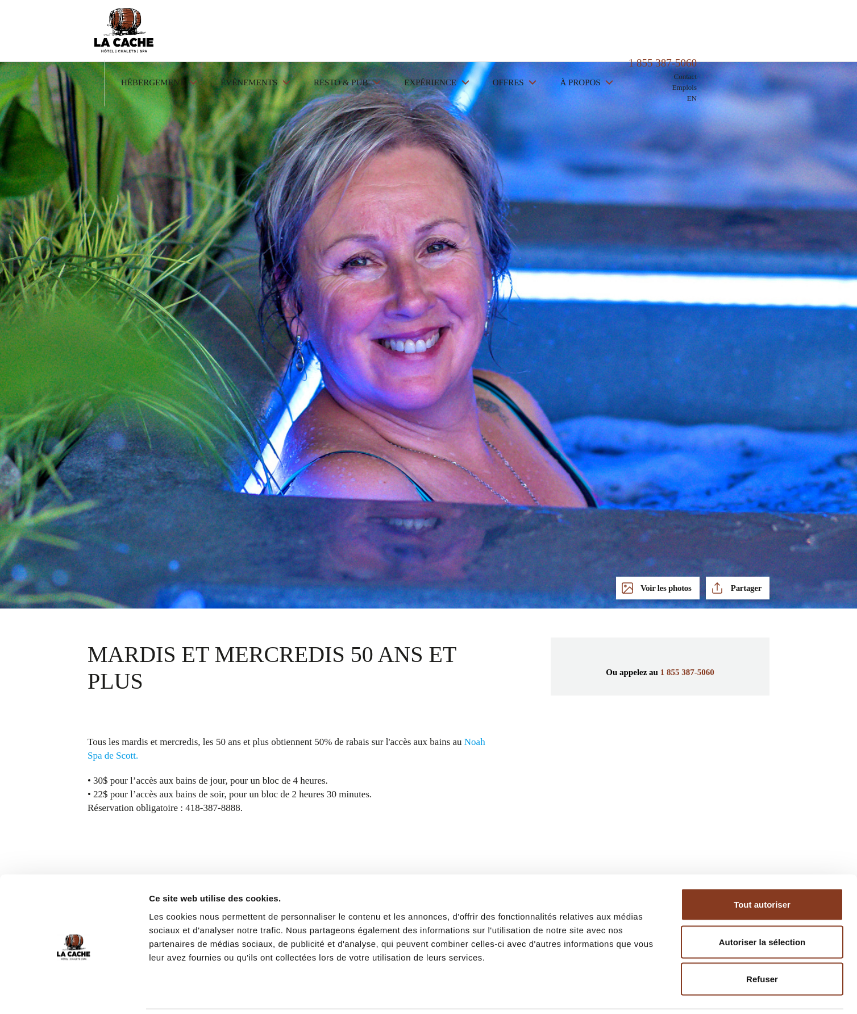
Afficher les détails (626, 991)
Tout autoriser (762, 865)
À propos (654, 33)
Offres (582, 33)
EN (764, 48)
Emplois (757, 38)
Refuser (762, 939)
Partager (745, 588)
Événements (322, 33)
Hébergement (226, 33)
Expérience (504, 33)
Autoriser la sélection (762, 902)
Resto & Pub (414, 33)
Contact (758, 27)
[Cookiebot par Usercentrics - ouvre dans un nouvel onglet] (73, 991)
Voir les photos (665, 588)
